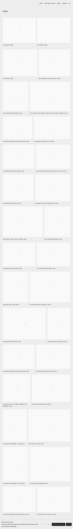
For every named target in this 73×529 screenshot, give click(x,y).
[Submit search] (69, 3)
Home (41, 3)
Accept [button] (69, 524)
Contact (64, 3)
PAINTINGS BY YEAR (49, 3)
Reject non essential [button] (58, 524)
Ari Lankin (8, 3)
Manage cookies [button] (46, 524)
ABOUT (59, 3)
